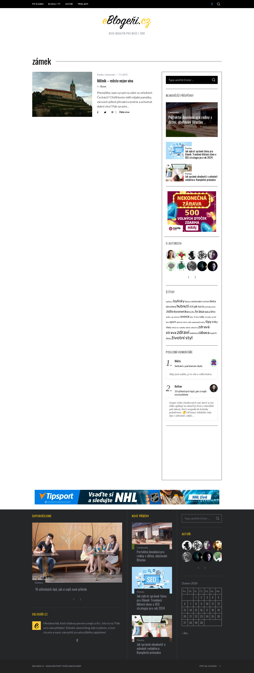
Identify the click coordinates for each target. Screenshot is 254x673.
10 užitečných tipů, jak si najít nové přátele (191, 393)
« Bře (185, 633)
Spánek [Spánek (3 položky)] (179, 322)
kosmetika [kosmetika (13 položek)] (181, 311)
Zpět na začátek (210, 666)
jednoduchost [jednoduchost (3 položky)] (210, 307)
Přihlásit (83, 4)
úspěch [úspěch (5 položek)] (213, 333)
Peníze (188, 148)
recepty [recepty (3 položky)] (208, 317)
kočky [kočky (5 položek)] (192, 312)
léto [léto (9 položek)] (212, 311)
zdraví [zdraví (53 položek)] (183, 332)
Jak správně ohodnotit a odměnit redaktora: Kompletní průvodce (201, 178)
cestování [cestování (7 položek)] (196, 301)
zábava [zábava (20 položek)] (203, 332)
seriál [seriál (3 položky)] (213, 317)
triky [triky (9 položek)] (215, 322)
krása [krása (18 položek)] (199, 311)
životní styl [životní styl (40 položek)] (182, 337)
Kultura (39, 582)
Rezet (103, 86)
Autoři (69, 4)
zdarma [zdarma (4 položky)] (194, 327)
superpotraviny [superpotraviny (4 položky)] (198, 322)
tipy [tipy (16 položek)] (208, 321)
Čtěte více (124, 112)
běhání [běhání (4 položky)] (188, 301)
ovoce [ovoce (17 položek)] (185, 316)
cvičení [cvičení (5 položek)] (205, 301)
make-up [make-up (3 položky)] (169, 317)
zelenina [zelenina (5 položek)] (194, 333)
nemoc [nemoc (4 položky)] (177, 317)
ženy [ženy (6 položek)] (168, 338)
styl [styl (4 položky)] (189, 322)
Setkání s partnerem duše (188, 365)
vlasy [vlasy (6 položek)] (168, 327)
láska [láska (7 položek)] (207, 311)
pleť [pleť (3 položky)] (191, 317)
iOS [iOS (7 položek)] (191, 306)
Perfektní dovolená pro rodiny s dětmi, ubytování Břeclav (190, 119)
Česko (100, 74)
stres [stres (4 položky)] (185, 322)
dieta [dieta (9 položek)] (212, 301)
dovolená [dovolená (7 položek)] (171, 306)
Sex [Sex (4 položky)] (167, 322)
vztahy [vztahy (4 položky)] (182, 327)
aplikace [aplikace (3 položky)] (169, 302)
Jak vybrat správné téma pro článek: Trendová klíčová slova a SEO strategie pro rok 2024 (200, 154)
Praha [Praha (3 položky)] (196, 317)
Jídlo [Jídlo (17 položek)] (169, 311)
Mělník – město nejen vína (115, 80)
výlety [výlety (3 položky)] (188, 327)
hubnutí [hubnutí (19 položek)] (183, 306)
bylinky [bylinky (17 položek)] (179, 301)
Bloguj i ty (54, 4)
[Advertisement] (191, 453)
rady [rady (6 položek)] (201, 316)
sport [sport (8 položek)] (172, 322)
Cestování (110, 74)
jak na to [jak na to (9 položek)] (199, 306)
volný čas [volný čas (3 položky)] (175, 327)
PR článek (37, 4)
